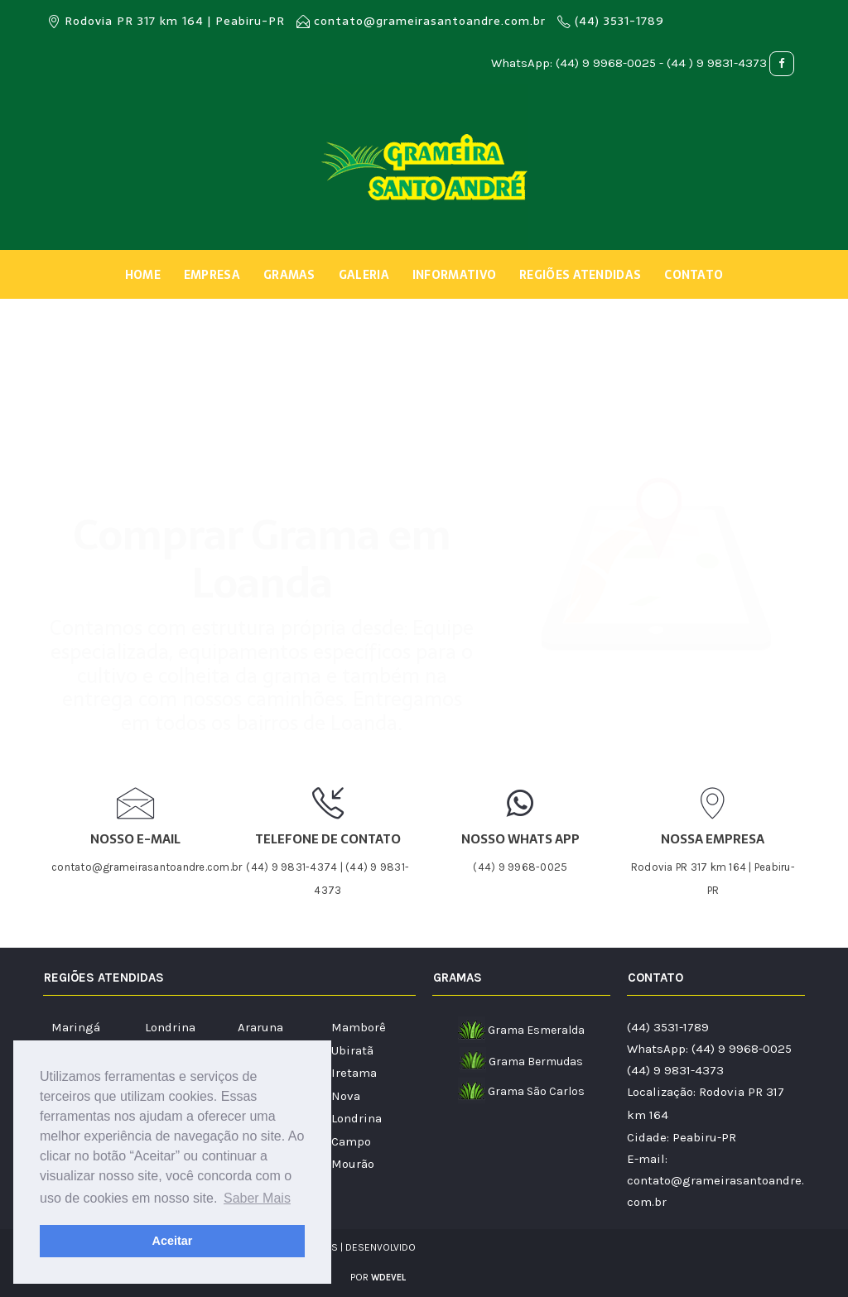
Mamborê (358, 1027)
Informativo (454, 275)
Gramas (289, 275)
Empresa (212, 275)
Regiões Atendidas (580, 275)
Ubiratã (352, 1050)
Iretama (354, 1072)
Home (143, 275)
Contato (693, 275)
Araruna (260, 1027)
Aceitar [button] (172, 1240)
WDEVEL (388, 1277)
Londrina (170, 1027)
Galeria (364, 275)
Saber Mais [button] (257, 1198)
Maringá (75, 1027)
